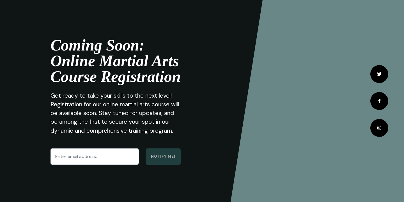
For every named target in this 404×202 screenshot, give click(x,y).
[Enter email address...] (94, 156)
